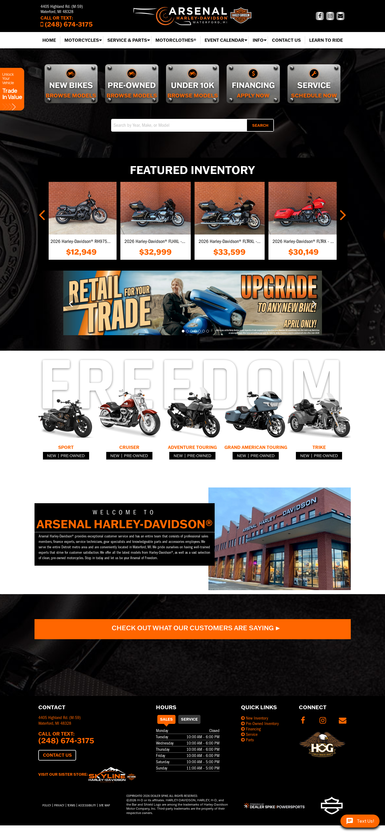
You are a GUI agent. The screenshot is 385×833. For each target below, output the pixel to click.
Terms (71, 805)
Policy (46, 805)
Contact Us (286, 40)
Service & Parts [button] (127, 40)
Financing (251, 729)
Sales (166, 719)
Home (49, 40)
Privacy (59, 805)
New (51, 456)
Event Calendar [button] (224, 40)
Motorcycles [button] (81, 40)
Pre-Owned (73, 456)
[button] (42, 214)
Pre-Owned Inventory (260, 723)
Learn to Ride (326, 40)
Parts (247, 739)
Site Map (104, 805)
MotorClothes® (175, 40)
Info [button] (258, 40)
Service (189, 719)
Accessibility (87, 805)
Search (260, 125)
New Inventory (254, 718)
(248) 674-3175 (66, 740)
